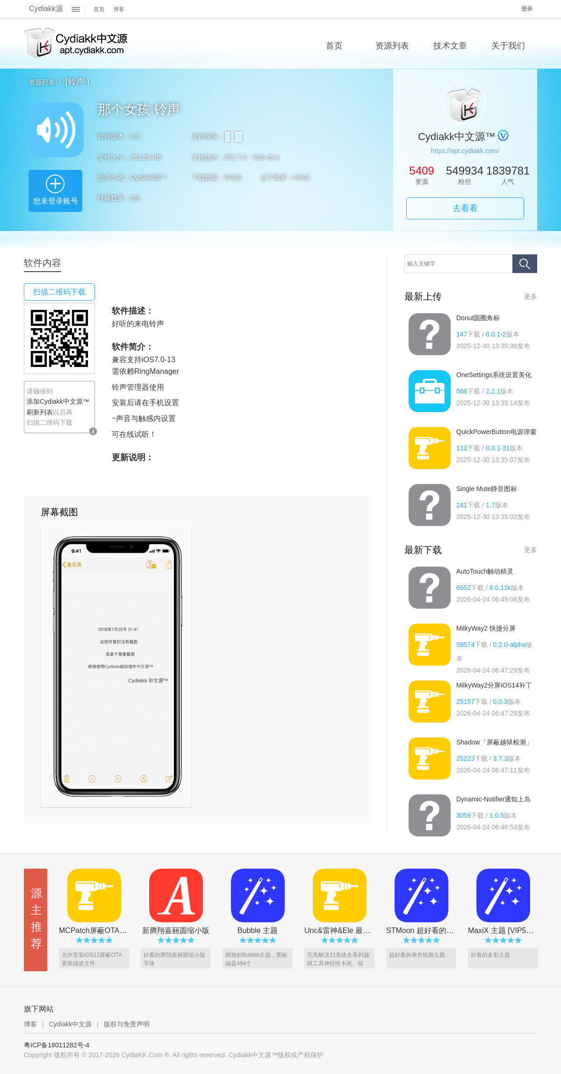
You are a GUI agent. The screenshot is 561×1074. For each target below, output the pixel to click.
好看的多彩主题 (490, 955)
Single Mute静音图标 (486, 488)
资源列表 (42, 82)
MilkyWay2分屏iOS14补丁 (494, 685)
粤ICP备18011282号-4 (56, 1045)
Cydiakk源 (46, 9)
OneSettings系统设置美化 (494, 375)
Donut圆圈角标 (478, 318)
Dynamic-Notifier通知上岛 (493, 799)
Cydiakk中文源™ (76, 44)
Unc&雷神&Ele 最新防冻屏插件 (356, 930)
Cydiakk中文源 (70, 1024)
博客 (118, 9)
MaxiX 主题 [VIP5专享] (505, 930)
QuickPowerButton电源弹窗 (496, 431)
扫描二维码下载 (59, 292)
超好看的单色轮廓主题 (417, 955)
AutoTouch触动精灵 (484, 571)
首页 (99, 9)
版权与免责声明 (127, 1024)
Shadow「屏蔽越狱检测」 (494, 742)
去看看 (465, 208)
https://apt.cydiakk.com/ (465, 150)
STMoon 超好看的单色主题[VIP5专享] (449, 930)
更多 (530, 296)
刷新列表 (40, 412)
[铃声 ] (77, 81)
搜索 (524, 263)
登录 (526, 9)
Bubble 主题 (257, 930)
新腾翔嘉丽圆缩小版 (175, 930)
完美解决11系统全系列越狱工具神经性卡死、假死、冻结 (338, 963)
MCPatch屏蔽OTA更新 (97, 930)
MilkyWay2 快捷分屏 (486, 628)
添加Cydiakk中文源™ (58, 401)
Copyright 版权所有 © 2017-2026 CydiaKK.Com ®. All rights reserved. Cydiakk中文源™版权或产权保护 (174, 1055)
